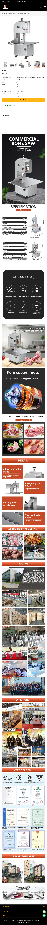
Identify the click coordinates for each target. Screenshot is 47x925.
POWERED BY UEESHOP (23, 922)
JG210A (27, 13)
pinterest (12, 106)
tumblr (15, 106)
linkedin (17, 106)
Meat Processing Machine (19, 13)
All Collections (9, 13)
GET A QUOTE (23, 100)
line (5, 106)
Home (3, 13)
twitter (7, 106)
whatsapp (10, 106)
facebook (3, 106)
